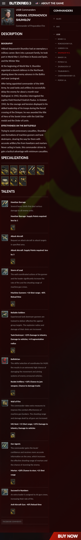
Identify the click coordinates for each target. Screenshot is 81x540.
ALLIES (58, 19)
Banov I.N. (62, 57)
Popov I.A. (62, 80)
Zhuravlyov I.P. (64, 66)
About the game (52, 3)
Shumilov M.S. (64, 53)
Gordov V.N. (63, 48)
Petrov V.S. (62, 62)
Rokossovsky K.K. (65, 43)
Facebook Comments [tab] (12, 521)
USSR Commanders (26, 9)
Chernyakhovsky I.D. (66, 76)
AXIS (58, 26)
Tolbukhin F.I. (64, 71)
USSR (58, 34)
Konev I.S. (62, 39)
